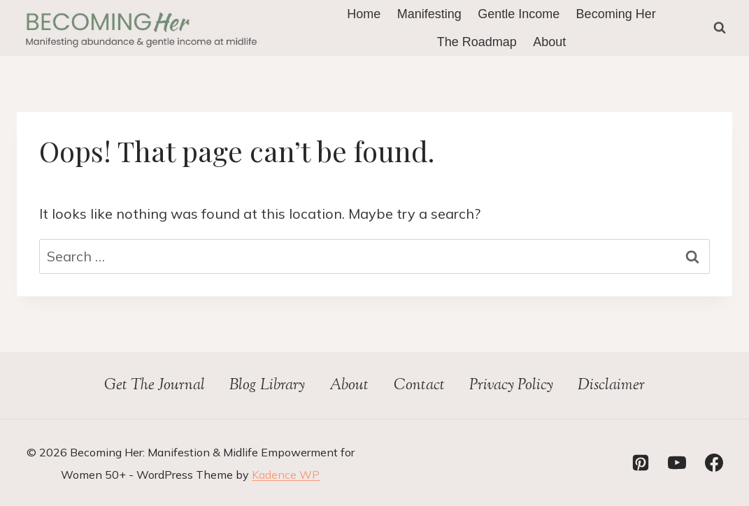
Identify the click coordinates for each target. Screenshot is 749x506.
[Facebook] (714, 462)
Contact (419, 386)
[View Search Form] (719, 28)
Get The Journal (154, 386)
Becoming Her (616, 14)
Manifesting (429, 14)
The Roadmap (477, 42)
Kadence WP (286, 475)
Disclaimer (611, 386)
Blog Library (267, 386)
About (549, 42)
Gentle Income (518, 14)
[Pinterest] (640, 462)
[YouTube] (677, 462)
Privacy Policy (511, 386)
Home (363, 14)
